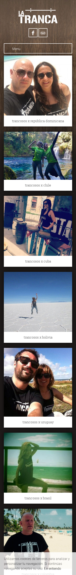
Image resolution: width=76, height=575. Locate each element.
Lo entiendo (52, 568)
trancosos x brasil (38, 498)
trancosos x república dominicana (38, 121)
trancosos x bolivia (38, 337)
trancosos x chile (38, 185)
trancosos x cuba (38, 261)
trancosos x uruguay (38, 422)
